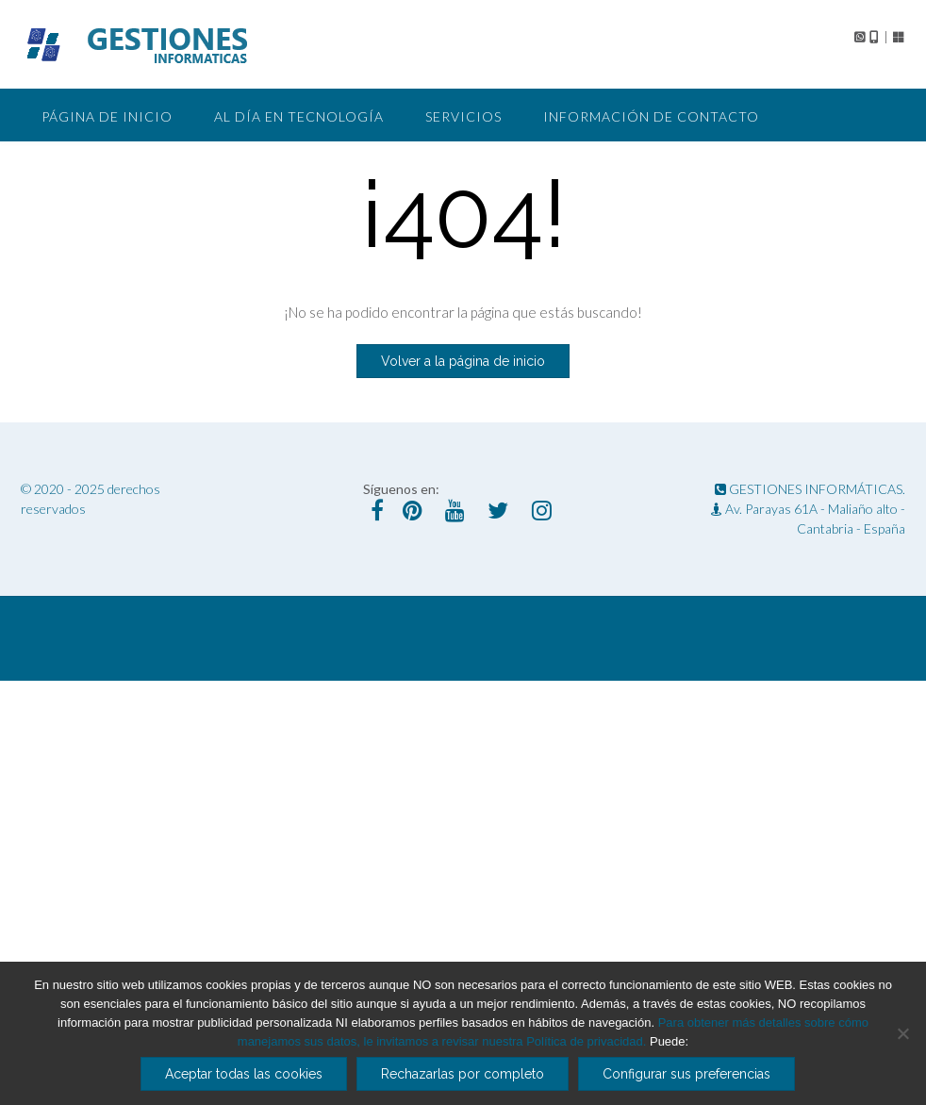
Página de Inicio (107, 116)
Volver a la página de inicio (463, 361)
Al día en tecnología (299, 116)
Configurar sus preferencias (686, 1073)
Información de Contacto (651, 116)
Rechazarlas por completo (462, 1073)
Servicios (463, 116)
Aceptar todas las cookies (243, 1073)
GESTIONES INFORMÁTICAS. (810, 489)
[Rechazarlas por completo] (902, 1033)
